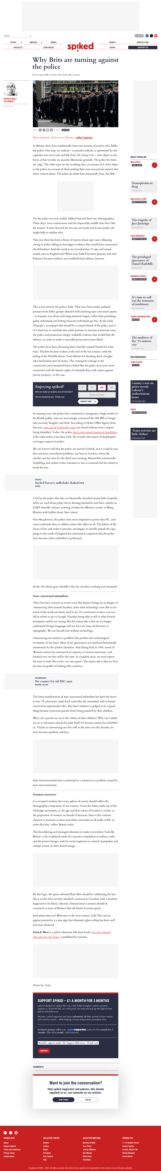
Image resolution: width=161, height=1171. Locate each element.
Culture (46, 1146)
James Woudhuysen (140, 316)
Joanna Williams (89, 1149)
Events (112, 42)
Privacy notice (9, 1153)
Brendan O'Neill (139, 276)
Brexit (45, 1149)
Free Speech (48, 1156)
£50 (111, 387)
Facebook (147, 35)
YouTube (155, 35)
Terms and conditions (12, 1149)
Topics (13, 42)
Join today (63, 1100)
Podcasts (18, 47)
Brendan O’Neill (89, 1143)
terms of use (73, 1168)
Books (112, 47)
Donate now (85, 401)
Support (44, 1051)
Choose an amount (97, 395)
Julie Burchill (138, 236)
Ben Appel (136, 162)
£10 (92, 387)
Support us (143, 47)
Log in (138, 36)
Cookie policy (9, 1156)
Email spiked (127, 1156)
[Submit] (30, 36)
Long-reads (48, 47)
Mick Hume (87, 1156)
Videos (53, 42)
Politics (65, 130)
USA (45, 1160)
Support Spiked (10, 1146)
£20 (101, 387)
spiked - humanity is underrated (81, 47)
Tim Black (87, 1160)
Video (133, 409)
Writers (33, 42)
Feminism (47, 1153)
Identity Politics (139, 202)
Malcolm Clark (138, 199)
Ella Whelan (87, 1153)
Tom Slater (136, 362)
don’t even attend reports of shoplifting (95, 432)
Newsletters (143, 42)
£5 (82, 387)
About (6, 1143)
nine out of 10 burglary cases (60, 427)
